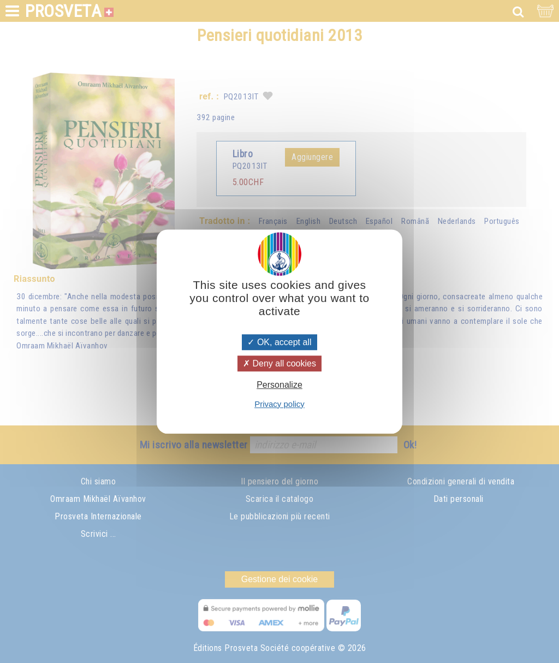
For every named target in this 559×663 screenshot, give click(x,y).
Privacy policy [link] (279, 404)
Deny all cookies (279, 363)
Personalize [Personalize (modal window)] (279, 385)
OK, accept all (279, 342)
